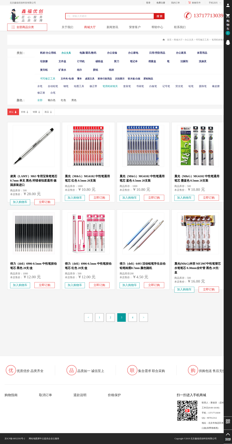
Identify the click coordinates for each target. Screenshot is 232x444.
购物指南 (11, 395)
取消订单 (45, 395)
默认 (11, 112)
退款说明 (79, 395)
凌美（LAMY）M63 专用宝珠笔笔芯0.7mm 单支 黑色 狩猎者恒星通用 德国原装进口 (33, 180)
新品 (47, 112)
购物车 (195, 2)
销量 (35, 112)
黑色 (73, 100)
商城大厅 (178, 39)
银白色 (51, 100)
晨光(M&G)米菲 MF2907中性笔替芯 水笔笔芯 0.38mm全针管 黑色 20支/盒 (197, 268)
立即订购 (44, 202)
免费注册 (160, 2)
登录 (148, 2)
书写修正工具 (202, 39)
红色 (63, 100)
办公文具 (189, 39)
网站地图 (33, 438)
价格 (23, 112)
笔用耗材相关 (218, 39)
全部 (39, 100)
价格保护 (114, 395)
